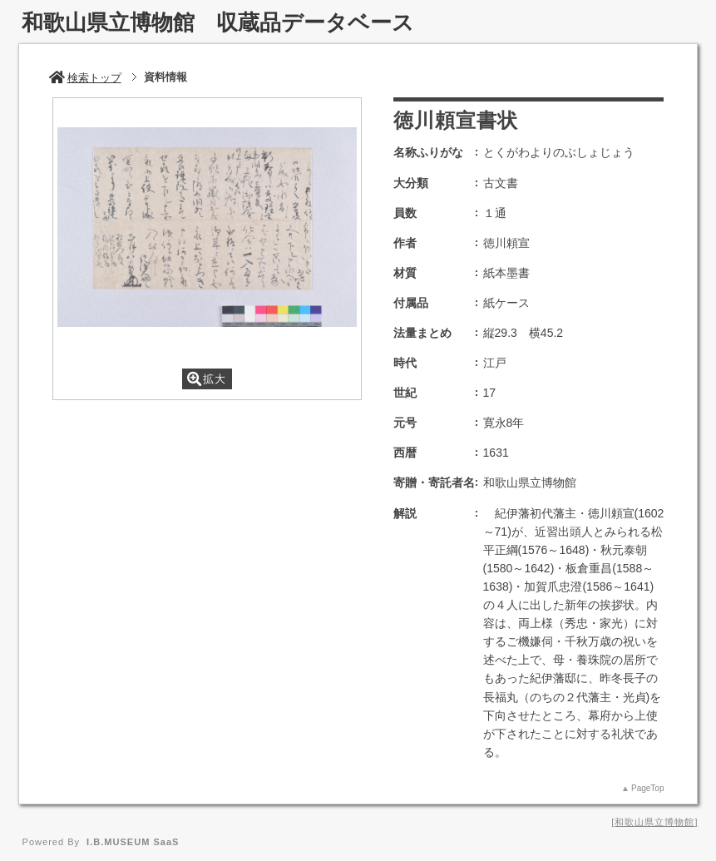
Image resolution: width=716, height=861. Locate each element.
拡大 (206, 379)
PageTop (647, 788)
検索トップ (85, 78)
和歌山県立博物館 (654, 822)
